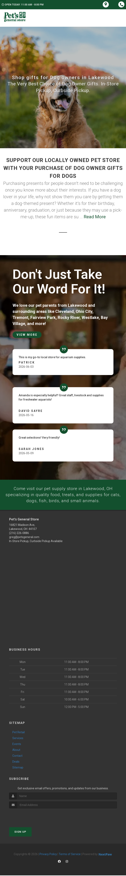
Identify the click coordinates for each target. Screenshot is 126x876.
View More (27, 334)
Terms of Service (70, 854)
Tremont (20, 317)
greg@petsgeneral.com (24, 537)
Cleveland (64, 311)
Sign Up (20, 832)
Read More (95, 216)
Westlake (90, 317)
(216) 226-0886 (19, 533)
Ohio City (84, 311)
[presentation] (30, 816)
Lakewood (77, 305)
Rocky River (69, 317)
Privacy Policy (48, 854)
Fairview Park (43, 317)
